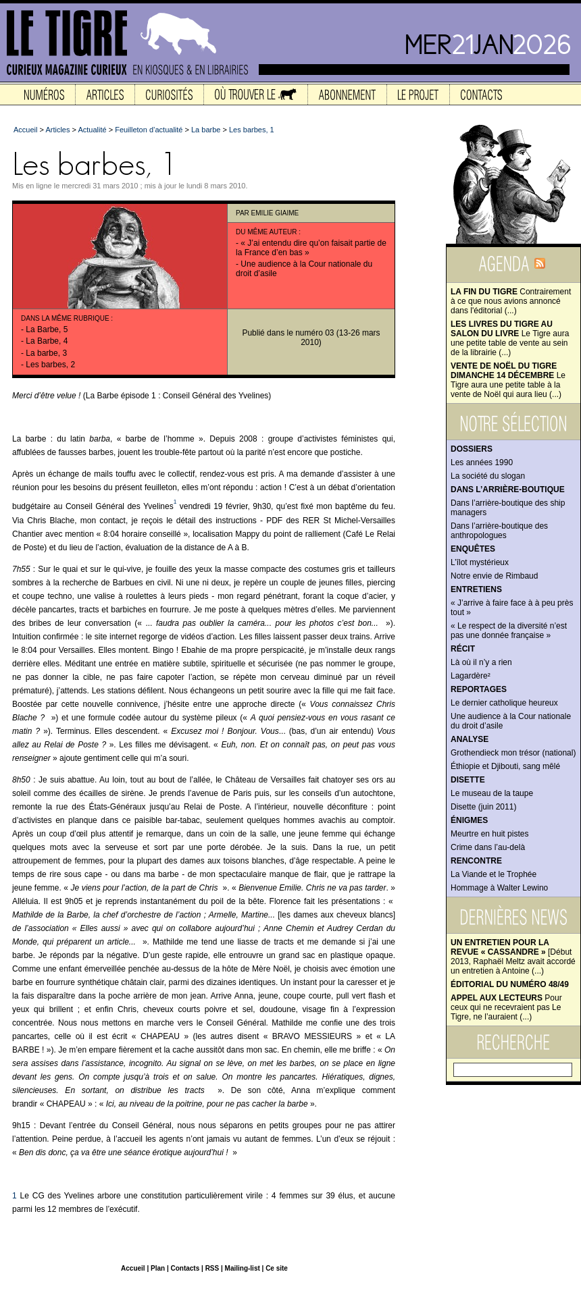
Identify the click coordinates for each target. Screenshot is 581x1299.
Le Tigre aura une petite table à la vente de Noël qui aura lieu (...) (508, 380)
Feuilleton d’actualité (148, 130)
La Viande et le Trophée (493, 874)
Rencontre (476, 861)
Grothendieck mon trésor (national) (513, 753)
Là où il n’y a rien (481, 662)
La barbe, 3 (46, 353)
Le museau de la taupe (492, 793)
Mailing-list (242, 1268)
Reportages (479, 689)
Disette (468, 780)
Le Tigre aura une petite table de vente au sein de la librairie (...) (510, 338)
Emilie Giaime (275, 213)
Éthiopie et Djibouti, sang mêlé (505, 766)
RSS (212, 1268)
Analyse (469, 739)
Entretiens (476, 589)
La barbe (205, 130)
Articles (57, 130)
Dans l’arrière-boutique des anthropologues (499, 530)
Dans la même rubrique (65, 318)
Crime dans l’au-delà (488, 847)
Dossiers (471, 449)
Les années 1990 (482, 462)
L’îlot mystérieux (480, 562)
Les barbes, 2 (50, 364)
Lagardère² (470, 676)
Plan (158, 1268)
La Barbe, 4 (47, 341)
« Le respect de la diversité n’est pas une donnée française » (509, 630)
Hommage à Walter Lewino (499, 888)
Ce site (277, 1268)
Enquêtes (473, 549)
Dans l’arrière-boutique (508, 489)
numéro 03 (314, 333)
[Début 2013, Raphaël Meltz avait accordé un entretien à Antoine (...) (513, 957)
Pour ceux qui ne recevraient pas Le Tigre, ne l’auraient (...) (506, 1007)
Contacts (184, 1268)
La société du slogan (488, 476)
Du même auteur (266, 232)
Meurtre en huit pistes (489, 834)
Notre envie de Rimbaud (494, 576)
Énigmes (469, 820)
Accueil (25, 130)
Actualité (92, 130)
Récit (463, 649)
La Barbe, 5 (47, 329)
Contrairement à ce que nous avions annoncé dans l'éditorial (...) (511, 301)
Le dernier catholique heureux (504, 703)
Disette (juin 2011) (483, 807)
